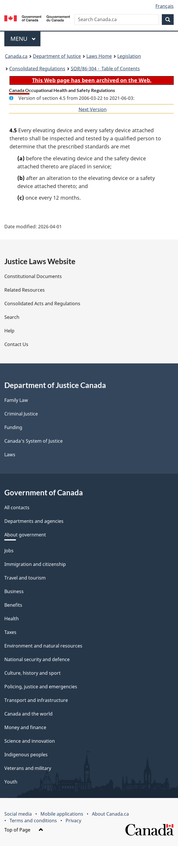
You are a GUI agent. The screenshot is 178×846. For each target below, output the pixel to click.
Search (11, 317)
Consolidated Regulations (37, 68)
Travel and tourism (25, 578)
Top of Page (23, 830)
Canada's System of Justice (33, 441)
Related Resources (24, 290)
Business (14, 591)
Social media (18, 814)
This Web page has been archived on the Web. (91, 80)
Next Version (93, 109)
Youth (10, 782)
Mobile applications (61, 814)
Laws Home (99, 56)
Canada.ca (16, 56)
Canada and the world (28, 714)
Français (164, 6)
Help (9, 331)
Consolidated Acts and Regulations (42, 303)
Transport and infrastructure (36, 700)
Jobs (9, 550)
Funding (13, 427)
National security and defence (37, 659)
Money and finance (25, 727)
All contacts (16, 507)
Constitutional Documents (33, 276)
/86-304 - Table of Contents (105, 68)
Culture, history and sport (32, 673)
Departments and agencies (34, 521)
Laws (9, 454)
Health (11, 618)
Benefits (13, 605)
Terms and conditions (33, 820)
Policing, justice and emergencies (40, 686)
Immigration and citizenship (35, 564)
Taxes (10, 632)
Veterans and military (27, 768)
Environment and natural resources (43, 646)
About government (25, 534)
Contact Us (16, 344)
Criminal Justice (21, 414)
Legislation (129, 56)
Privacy (73, 820)
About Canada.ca (110, 814)
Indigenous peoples (26, 754)
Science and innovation (29, 741)
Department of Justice (57, 56)
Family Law (16, 400)
